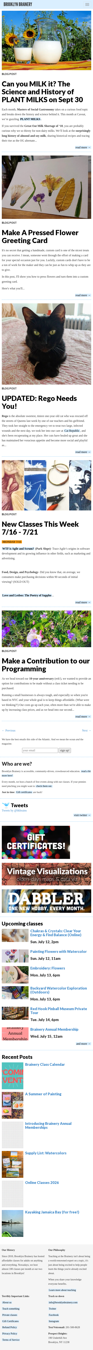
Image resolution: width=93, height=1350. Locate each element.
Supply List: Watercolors (45, 1153)
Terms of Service (10, 1340)
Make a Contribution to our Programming (46, 664)
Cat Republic (72, 430)
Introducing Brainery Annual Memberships (48, 1125)
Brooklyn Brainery (18, 4)
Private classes (9, 1315)
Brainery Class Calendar (45, 1064)
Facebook (54, 1315)
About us (6, 1302)
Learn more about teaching (62, 1290)
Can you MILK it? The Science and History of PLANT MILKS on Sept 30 (42, 91)
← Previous (8, 730)
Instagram (54, 1321)
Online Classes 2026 (42, 1182)
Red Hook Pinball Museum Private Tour (58, 1011)
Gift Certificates (10, 1321)
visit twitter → (82, 815)
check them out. (44, 786)
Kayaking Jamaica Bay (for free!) (52, 1212)
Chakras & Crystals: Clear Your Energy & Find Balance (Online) (55, 933)
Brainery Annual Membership (54, 1029)
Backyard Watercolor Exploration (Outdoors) (58, 990)
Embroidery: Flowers (47, 968)
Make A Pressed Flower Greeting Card (40, 236)
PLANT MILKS (30, 119)
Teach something (10, 1308)
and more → (83, 1043)
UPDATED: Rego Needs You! (39, 402)
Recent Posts (17, 1057)
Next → (86, 730)
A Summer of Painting (43, 1094)
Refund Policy (9, 1327)
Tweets (19, 805)
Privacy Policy (9, 1333)
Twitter (52, 1308)
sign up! (64, 750)
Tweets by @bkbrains (14, 810)
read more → (83, 147)
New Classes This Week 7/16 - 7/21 (40, 528)
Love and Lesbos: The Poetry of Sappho (26, 595)
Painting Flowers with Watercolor (58, 951)
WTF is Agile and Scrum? (18, 548)
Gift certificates (24, 792)
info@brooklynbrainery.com (63, 1302)
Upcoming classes (22, 923)
